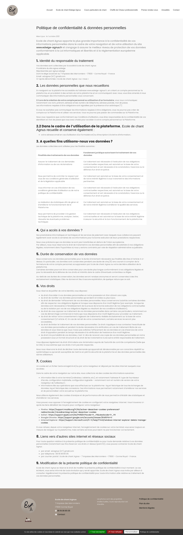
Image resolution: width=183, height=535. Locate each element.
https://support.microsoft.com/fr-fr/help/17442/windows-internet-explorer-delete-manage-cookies (94, 421)
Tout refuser (115, 531)
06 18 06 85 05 (63, 510)
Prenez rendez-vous (149, 9)
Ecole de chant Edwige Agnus (68, 9)
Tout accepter (97, 531)
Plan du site (144, 503)
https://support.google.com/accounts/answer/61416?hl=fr (85, 417)
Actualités (165, 9)
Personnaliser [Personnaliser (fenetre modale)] (131, 531)
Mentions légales (147, 508)
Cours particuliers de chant (95, 9)
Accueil (50, 9)
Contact (176, 9)
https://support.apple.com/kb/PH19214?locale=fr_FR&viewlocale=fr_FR (82, 414)
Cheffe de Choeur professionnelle (124, 9)
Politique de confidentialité (151, 499)
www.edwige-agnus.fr (49, 47)
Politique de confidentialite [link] (149, 532)
